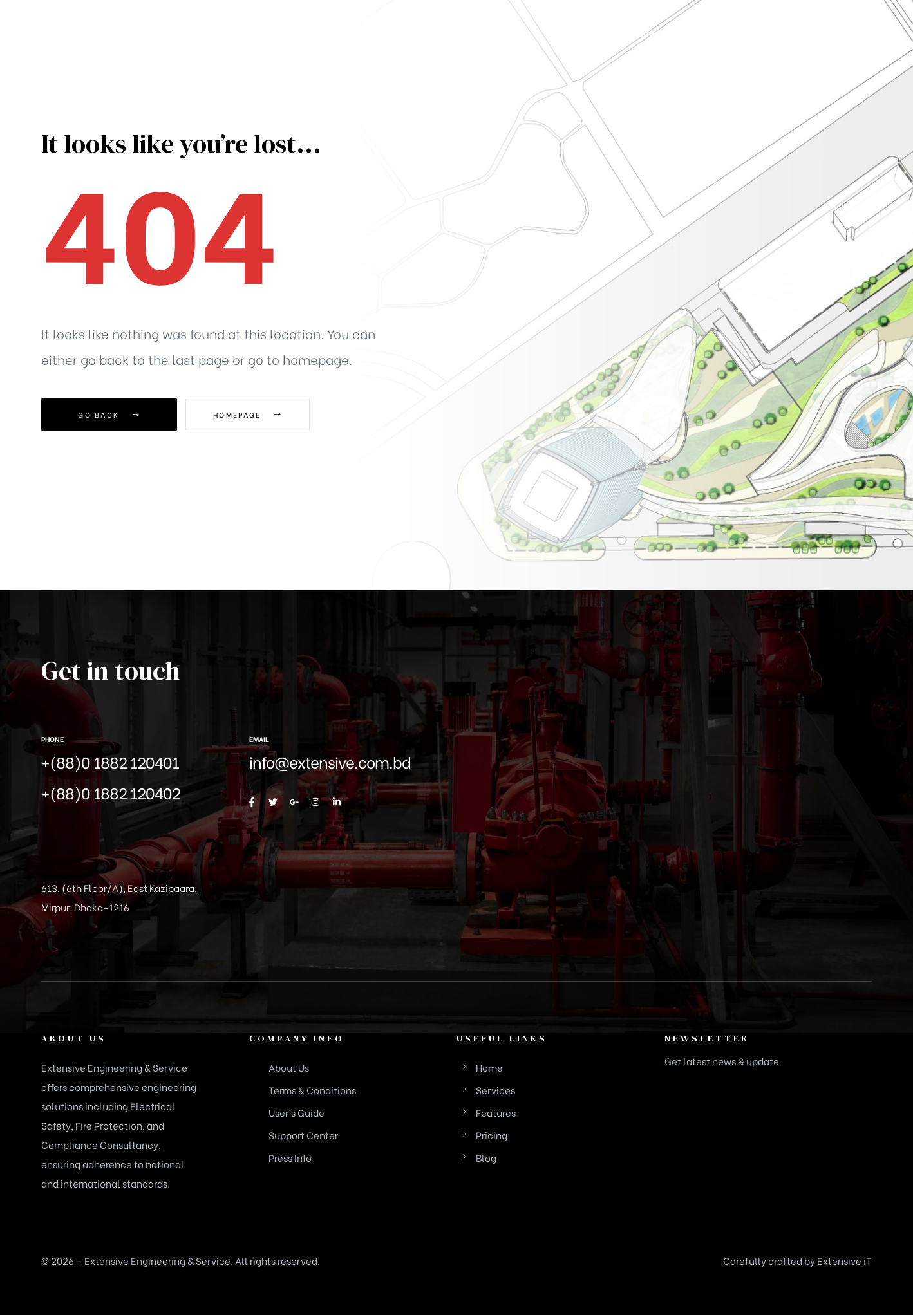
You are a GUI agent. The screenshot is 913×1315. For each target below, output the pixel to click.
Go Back (109, 414)
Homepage (256, 414)
